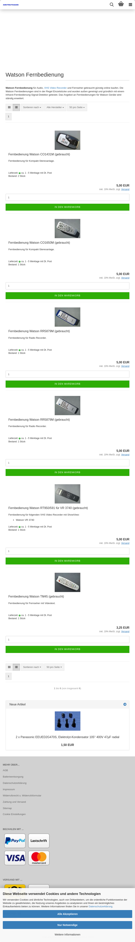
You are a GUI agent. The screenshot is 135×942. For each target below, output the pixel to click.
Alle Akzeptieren (67, 913)
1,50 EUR (67, 745)
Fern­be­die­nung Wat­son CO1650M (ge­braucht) (39, 242)
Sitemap (7, 808)
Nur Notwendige (67, 925)
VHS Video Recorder (55, 87)
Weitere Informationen (67, 934)
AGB (5, 770)
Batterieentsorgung (13, 776)
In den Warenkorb (67, 207)
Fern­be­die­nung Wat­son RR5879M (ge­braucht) (39, 331)
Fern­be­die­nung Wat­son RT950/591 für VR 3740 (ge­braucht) (48, 508)
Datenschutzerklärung (100, 906)
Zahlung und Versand (14, 801)
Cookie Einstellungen (14, 814)
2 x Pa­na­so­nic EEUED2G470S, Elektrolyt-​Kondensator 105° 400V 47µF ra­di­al (67, 737)
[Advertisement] (67, 37)
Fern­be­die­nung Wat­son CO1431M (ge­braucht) (39, 154)
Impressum (9, 789)
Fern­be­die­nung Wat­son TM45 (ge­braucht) (36, 596)
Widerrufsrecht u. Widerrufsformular (22, 795)
